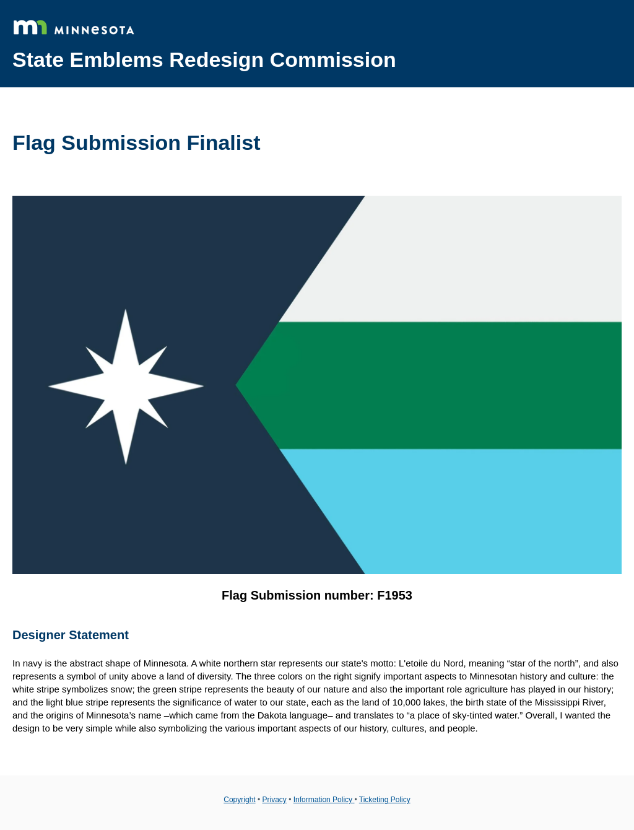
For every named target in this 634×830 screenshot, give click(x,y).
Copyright (239, 799)
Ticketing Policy (384, 799)
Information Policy (324, 799)
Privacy (275, 799)
